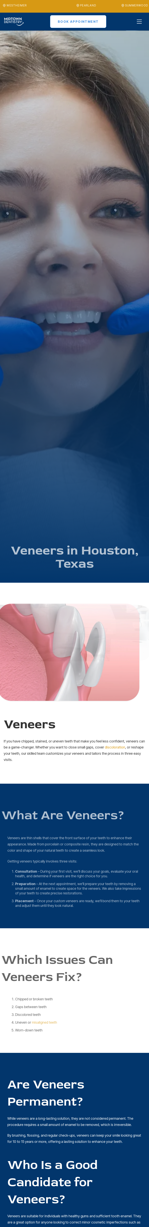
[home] (14, 21)
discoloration (115, 747)
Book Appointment (78, 22)
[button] (138, 22)
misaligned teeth (44, 1035)
